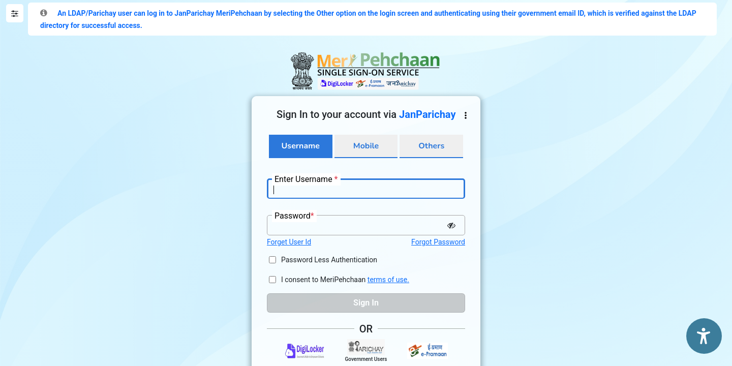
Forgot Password (438, 242)
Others (431, 145)
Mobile (366, 145)
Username (301, 145)
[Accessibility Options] (704, 336)
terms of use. (388, 280)
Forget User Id (289, 242)
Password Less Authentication (329, 260)
